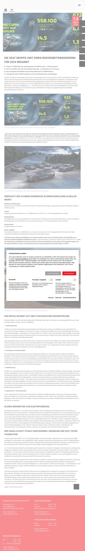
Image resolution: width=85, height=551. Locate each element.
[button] (53, 273)
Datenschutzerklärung (21, 259)
